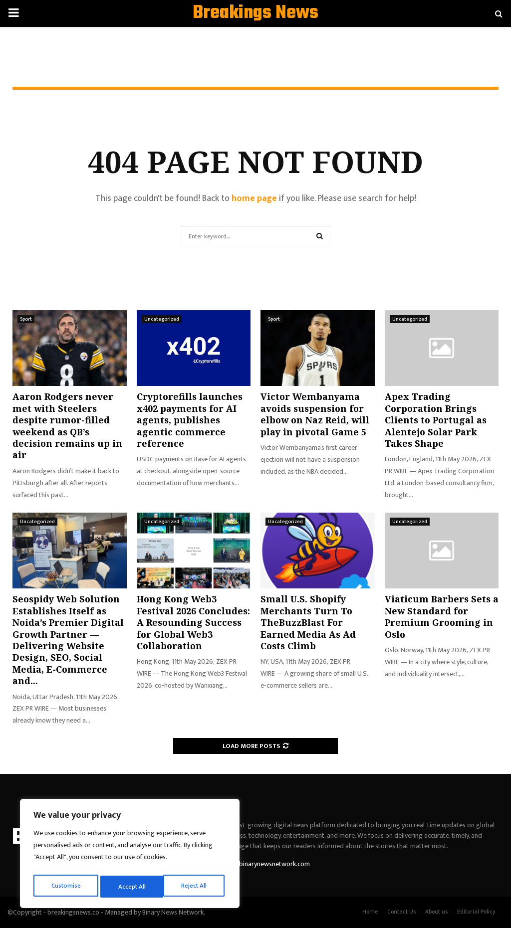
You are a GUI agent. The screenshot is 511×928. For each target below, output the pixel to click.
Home (370, 911)
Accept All (195, 886)
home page (254, 198)
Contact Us (401, 911)
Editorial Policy (476, 911)
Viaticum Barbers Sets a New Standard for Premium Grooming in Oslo (442, 616)
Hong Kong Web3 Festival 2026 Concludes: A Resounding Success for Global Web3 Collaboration (193, 622)
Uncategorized (161, 319)
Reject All (131, 886)
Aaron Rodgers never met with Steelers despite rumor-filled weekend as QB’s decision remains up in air (67, 425)
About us (436, 911)
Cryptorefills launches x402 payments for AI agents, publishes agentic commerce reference (190, 419)
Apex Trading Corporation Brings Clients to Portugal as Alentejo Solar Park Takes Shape (436, 419)
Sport (26, 319)
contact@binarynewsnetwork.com (260, 864)
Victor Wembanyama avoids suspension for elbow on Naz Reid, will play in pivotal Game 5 (314, 413)
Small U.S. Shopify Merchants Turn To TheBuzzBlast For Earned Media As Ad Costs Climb (308, 622)
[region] (130, 855)
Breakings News (255, 13)
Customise (65, 886)
